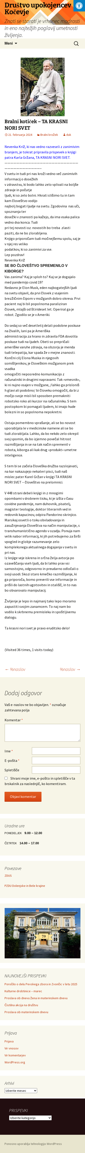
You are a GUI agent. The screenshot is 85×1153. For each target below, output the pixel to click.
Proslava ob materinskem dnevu (26, 1012)
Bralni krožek (49, 135)
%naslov (15, 669)
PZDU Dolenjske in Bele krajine (25, 886)
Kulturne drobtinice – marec (23, 991)
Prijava (9, 1041)
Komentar (14, 720)
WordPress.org (15, 1062)
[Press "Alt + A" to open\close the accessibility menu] (79, 5)
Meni (9, 43)
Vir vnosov (12, 1048)
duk (68, 135)
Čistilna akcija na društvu (21, 1005)
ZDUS (8, 876)
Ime (9, 751)
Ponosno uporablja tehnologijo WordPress (33, 1144)
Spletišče (12, 770)
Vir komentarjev (15, 1055)
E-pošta (12, 760)
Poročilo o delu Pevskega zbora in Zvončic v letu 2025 (41, 984)
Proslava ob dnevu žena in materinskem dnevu (36, 998)
